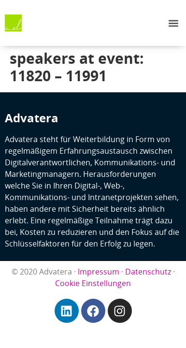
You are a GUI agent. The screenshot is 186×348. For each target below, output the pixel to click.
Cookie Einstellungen (93, 283)
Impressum (98, 271)
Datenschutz (148, 271)
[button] (173, 23)
